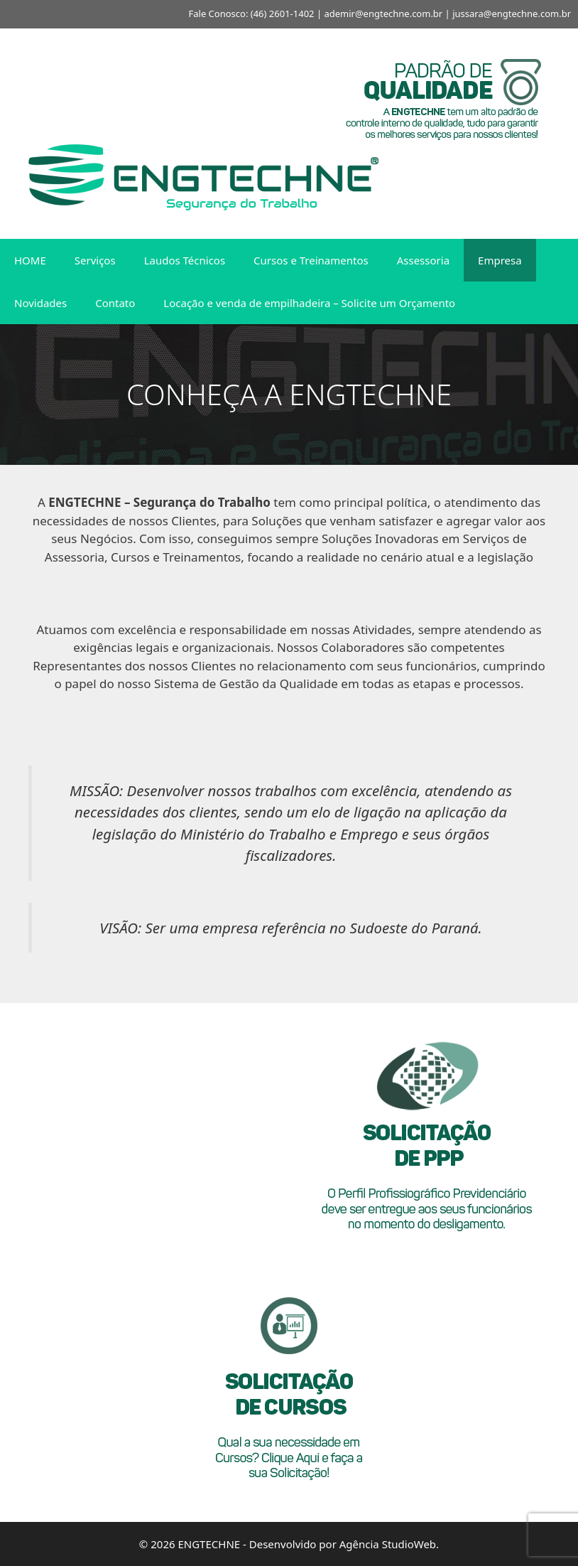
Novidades (40, 303)
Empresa (500, 260)
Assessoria (423, 260)
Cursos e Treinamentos (311, 260)
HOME (30, 260)
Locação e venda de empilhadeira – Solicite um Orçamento (309, 303)
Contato (115, 303)
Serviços (95, 260)
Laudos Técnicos (184, 260)
